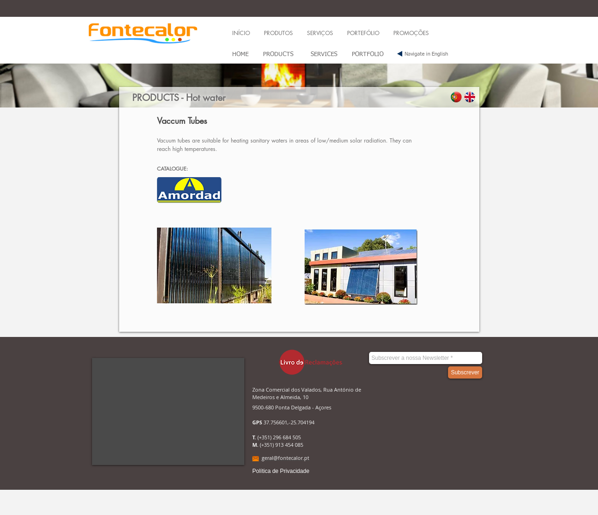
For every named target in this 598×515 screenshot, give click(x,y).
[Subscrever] (465, 372)
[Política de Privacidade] (280, 471)
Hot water (206, 98)
